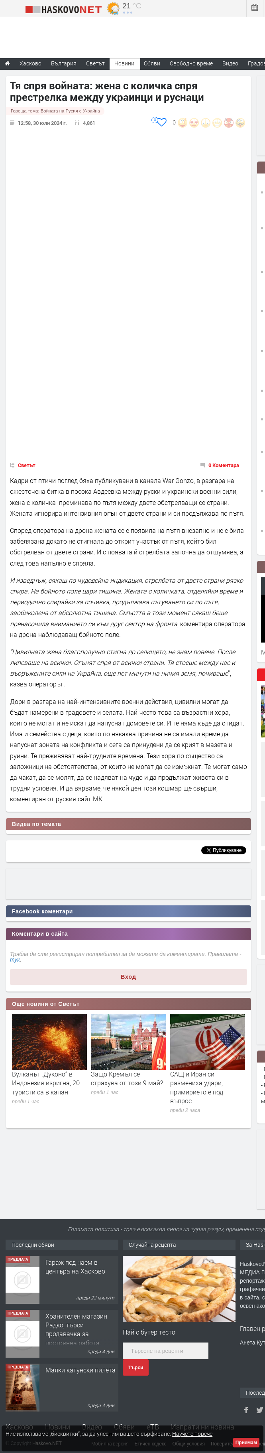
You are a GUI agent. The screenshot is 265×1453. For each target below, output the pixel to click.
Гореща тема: (55, 110)
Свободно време (191, 63)
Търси (135, 1367)
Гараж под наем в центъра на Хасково (75, 1266)
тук (15, 959)
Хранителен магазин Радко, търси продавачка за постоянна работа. (76, 1329)
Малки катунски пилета (80, 1370)
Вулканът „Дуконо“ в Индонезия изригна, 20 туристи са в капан (46, 1083)
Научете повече (192, 1433)
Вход (128, 977)
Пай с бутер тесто (149, 1332)
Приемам (246, 1442)
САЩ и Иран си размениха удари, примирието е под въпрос (196, 1087)
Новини (124, 63)
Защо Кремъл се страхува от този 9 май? (127, 1078)
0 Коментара (223, 465)
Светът (26, 465)
